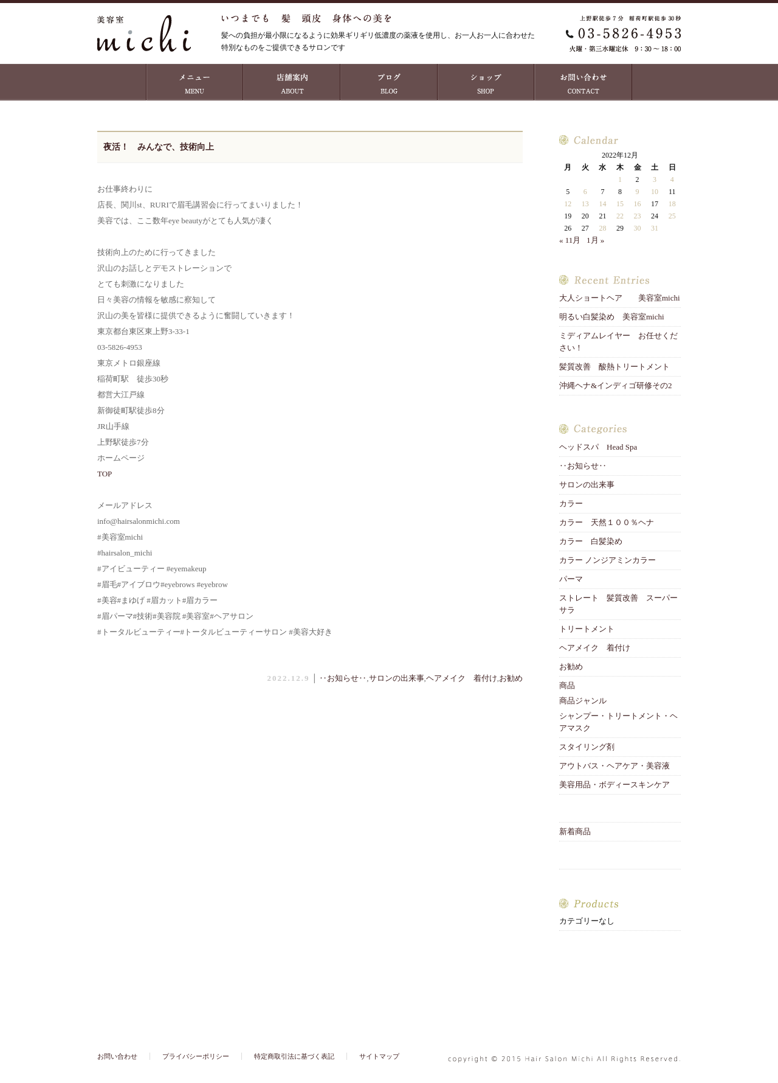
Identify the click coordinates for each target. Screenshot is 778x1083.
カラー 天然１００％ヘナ (606, 522)
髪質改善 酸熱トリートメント (614, 366)
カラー (571, 503)
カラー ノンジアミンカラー (607, 560)
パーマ (571, 578)
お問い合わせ (583, 82)
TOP (104, 473)
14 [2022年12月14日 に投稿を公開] (602, 204)
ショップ (486, 82)
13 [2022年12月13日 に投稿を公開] (585, 204)
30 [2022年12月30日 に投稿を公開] (637, 228)
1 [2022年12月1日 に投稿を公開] (620, 179)
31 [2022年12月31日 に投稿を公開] (654, 228)
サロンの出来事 (396, 678)
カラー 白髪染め (590, 541)
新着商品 (575, 831)
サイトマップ (379, 1056)
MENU (194, 82)
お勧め (511, 678)
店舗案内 (291, 82)
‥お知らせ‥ (343, 678)
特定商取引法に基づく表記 (294, 1056)
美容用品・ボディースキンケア (614, 784)
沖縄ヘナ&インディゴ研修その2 (615, 385)
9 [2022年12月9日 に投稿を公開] (637, 191)
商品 (567, 685)
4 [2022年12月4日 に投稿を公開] (672, 179)
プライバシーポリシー (195, 1056)
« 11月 (569, 240)
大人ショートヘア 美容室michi (619, 297)
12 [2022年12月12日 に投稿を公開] (567, 204)
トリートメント (590, 628)
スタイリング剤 (586, 746)
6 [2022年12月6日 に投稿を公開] (585, 191)
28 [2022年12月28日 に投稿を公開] (602, 228)
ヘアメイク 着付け (461, 678)
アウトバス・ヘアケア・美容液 (614, 765)
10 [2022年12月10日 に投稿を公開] (654, 191)
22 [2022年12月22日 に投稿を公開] (620, 216)
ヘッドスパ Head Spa (598, 446)
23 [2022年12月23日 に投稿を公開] (637, 216)
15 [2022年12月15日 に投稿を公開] (620, 204)
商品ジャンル (583, 700)
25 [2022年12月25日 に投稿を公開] (672, 216)
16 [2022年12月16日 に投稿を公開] (637, 204)
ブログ (389, 82)
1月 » (595, 240)
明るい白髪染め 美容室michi (611, 316)
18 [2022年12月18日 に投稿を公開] (672, 204)
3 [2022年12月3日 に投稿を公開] (654, 179)
